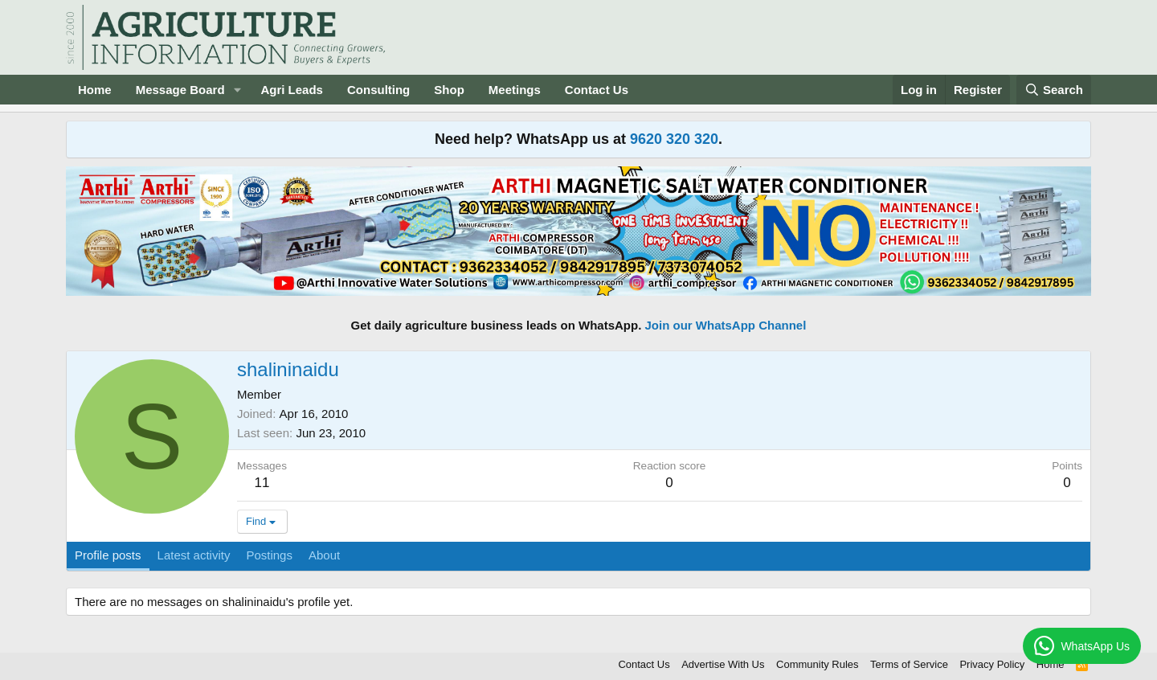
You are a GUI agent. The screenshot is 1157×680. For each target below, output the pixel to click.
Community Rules (817, 664)
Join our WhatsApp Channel (726, 325)
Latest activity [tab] (194, 555)
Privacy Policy (991, 664)
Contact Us (596, 89)
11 (262, 482)
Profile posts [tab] (108, 555)
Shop (449, 89)
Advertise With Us (722, 664)
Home (95, 89)
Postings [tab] (269, 555)
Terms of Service (909, 664)
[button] (237, 89)
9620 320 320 (674, 139)
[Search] (1054, 89)
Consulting (378, 89)
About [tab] (324, 555)
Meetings (515, 89)
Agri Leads (291, 89)
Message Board (180, 89)
